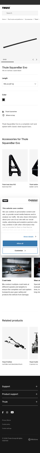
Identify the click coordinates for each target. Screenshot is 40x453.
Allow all (20, 243)
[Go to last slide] (33, 59)
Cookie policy (6, 424)
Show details (28, 236)
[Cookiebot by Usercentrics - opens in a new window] (28, 200)
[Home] (8, 8)
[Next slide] (36, 59)
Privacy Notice (6, 420)
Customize (20, 250)
